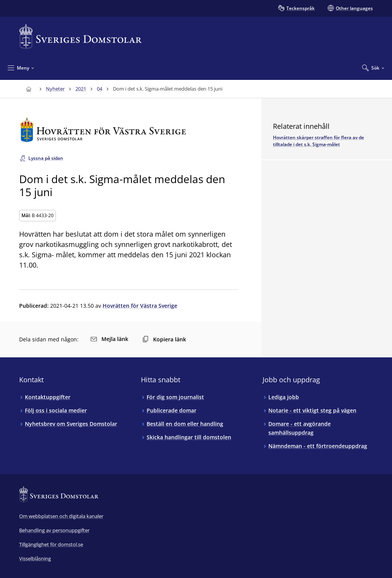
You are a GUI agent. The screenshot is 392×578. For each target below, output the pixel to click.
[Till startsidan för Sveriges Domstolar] (80, 36)
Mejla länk (109, 339)
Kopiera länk (164, 339)
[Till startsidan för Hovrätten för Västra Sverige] (128, 129)
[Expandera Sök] (373, 67)
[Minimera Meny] (21, 67)
